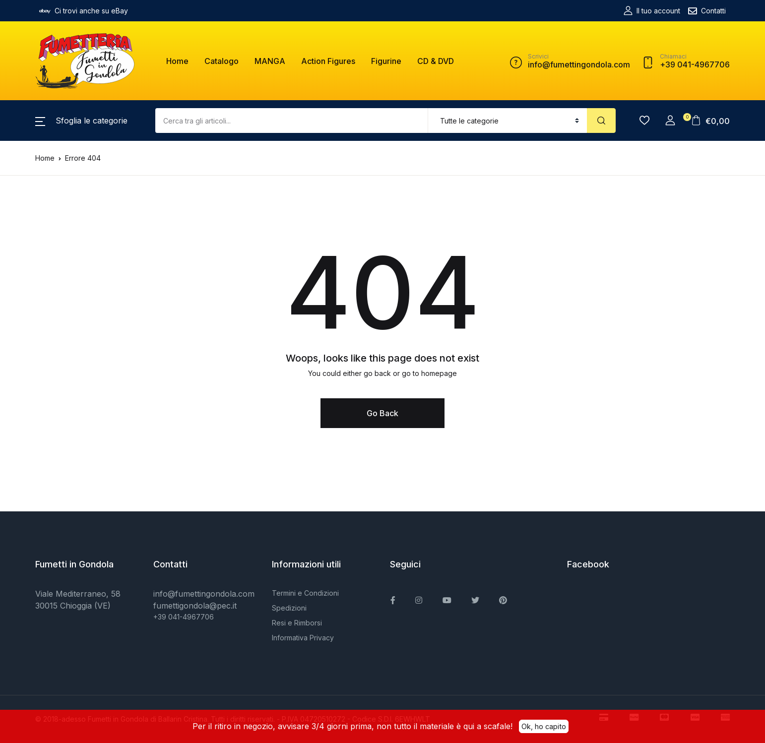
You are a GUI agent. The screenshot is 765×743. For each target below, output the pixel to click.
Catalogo (221, 61)
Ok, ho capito (543, 726)
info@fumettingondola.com (204, 594)
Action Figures (328, 61)
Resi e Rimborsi (297, 623)
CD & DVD (435, 61)
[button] (81, 120)
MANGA (270, 61)
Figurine (386, 61)
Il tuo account (652, 10)
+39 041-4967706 (183, 617)
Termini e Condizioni (305, 593)
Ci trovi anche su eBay (83, 10)
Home (177, 61)
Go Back (382, 413)
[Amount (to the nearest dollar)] (291, 120)
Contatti (707, 10)
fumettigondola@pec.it (195, 606)
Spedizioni (289, 608)
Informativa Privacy (303, 637)
